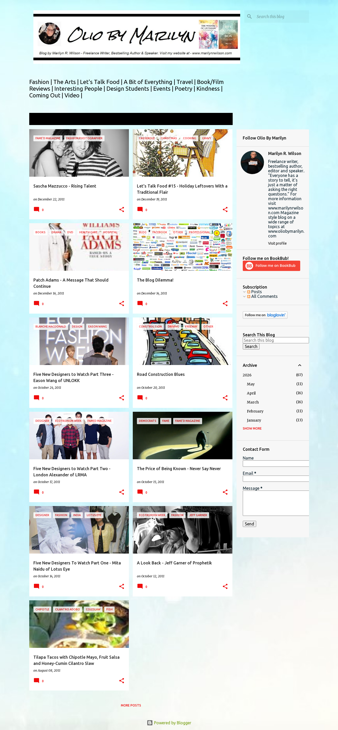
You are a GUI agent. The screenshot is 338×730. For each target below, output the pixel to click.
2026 (247, 375)
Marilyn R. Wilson (284, 153)
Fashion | (41, 82)
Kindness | (209, 88)
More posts (131, 705)
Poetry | (185, 88)
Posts (254, 291)
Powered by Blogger (169, 722)
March (253, 402)
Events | (164, 88)
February (255, 411)
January (254, 420)
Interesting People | (80, 88)
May (251, 384)
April (251, 393)
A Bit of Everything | (150, 82)
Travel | (187, 82)
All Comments (262, 296)
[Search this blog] (282, 16)
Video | (73, 95)
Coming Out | (46, 95)
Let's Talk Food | (102, 82)
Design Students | (129, 88)
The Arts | (66, 82)
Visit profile (277, 243)
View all (222, 119)
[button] (122, 209)
